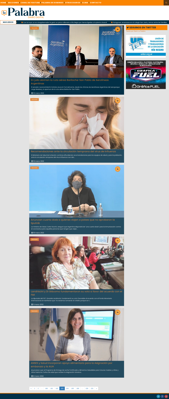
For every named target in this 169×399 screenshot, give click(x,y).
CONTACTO (95, 2)
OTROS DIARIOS (73, 2)
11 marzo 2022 (37, 303)
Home (4, 2)
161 (51, 388)
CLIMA (85, 2)
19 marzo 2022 (37, 93)
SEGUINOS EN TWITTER (141, 27)
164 (67, 388)
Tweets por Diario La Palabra (135, 31)
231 (92, 388)
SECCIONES (14, 2)
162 (57, 388)
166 (78, 388)
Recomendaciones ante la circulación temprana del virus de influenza (73, 150)
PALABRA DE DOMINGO (53, 2)
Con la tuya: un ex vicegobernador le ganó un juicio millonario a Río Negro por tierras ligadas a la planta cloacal (67, 22)
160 (46, 388)
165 (72, 388)
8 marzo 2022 (37, 375)
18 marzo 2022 (37, 231)
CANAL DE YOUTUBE (31, 2)
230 (87, 388)
